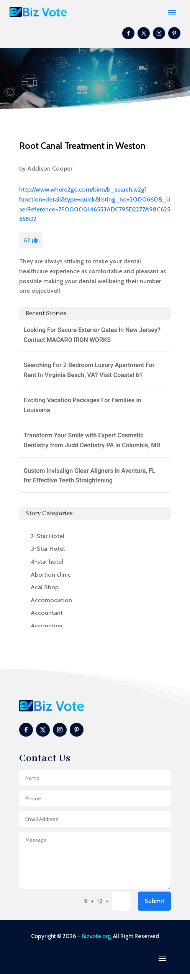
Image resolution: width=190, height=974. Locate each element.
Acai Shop (45, 587)
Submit (154, 901)
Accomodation (51, 600)
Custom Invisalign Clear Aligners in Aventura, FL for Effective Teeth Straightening (90, 475)
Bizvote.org (96, 936)
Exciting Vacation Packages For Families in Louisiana (82, 405)
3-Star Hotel (48, 548)
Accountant (47, 612)
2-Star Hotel (47, 536)
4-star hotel (47, 561)
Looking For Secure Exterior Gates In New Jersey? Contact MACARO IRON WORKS (92, 334)
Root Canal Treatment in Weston (82, 145)
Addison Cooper (49, 168)
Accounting (46, 625)
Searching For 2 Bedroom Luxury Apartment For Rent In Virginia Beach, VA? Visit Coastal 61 (89, 370)
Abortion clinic (51, 574)
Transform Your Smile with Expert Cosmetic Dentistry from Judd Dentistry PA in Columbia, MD (92, 440)
